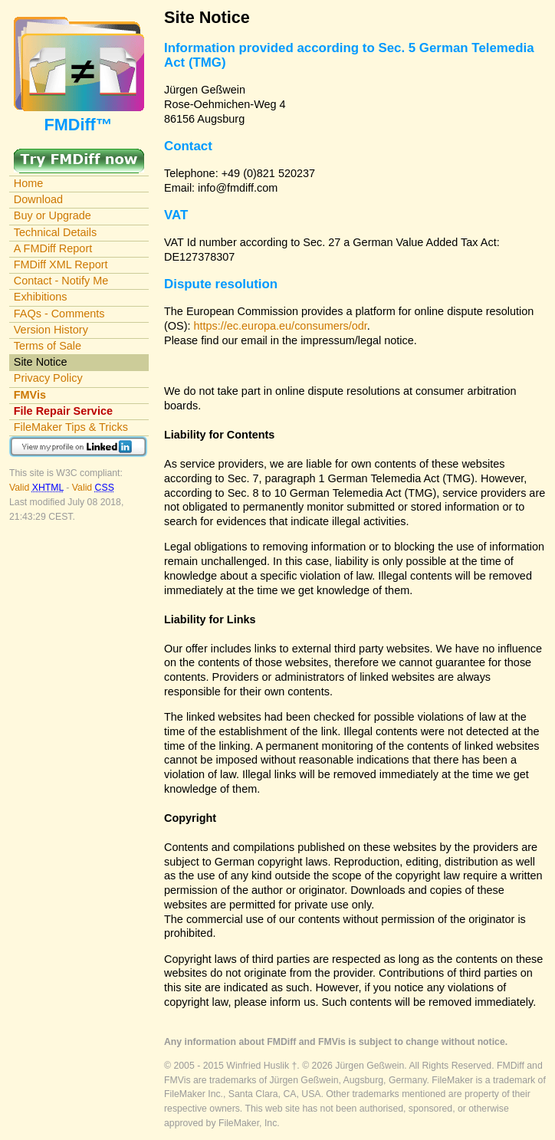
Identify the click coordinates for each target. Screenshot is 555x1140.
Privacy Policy (48, 378)
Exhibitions (40, 297)
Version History (51, 330)
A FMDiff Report (53, 248)
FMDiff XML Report (61, 264)
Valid (37, 487)
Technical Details (55, 232)
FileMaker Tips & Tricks (71, 427)
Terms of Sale (47, 346)
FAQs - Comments (59, 313)
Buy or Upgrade (52, 215)
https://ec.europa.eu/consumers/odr (280, 326)
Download (38, 199)
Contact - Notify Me (61, 280)
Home (29, 183)
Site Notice (40, 362)
